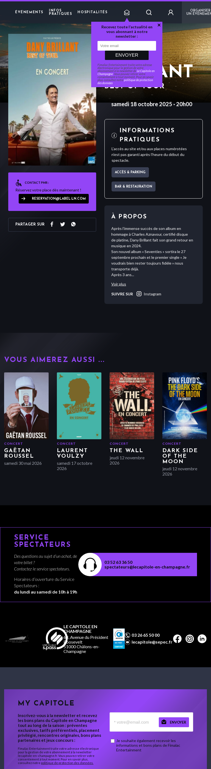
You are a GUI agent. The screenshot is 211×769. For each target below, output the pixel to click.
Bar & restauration (133, 186)
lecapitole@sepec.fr (152, 641)
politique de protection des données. (67, 763)
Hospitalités (92, 12)
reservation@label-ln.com (59, 199)
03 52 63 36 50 (118, 562)
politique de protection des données (125, 81)
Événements (29, 12)
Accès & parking (130, 172)
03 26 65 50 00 (146, 635)
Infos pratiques (60, 12)
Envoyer (126, 55)
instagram (148, 293)
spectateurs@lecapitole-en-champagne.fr (147, 566)
